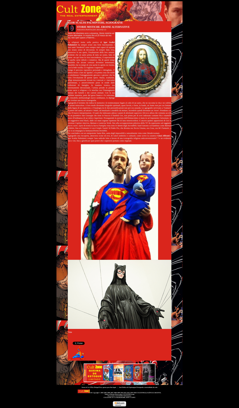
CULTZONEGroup (128, 394)
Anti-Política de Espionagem (127, 387)
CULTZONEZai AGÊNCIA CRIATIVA (149, 392)
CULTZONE (123, 396)
